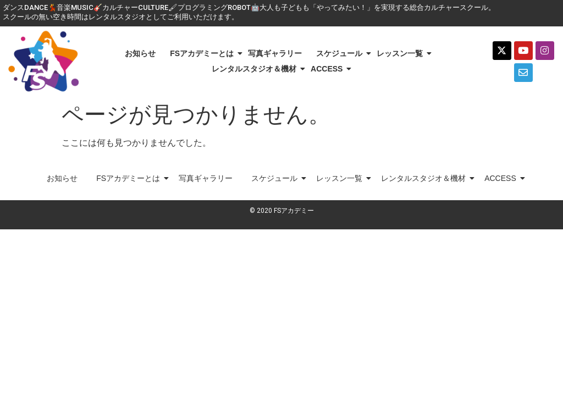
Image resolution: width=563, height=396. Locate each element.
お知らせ (140, 53)
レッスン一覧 (402, 53)
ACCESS (328, 68)
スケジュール (341, 53)
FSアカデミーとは (204, 53)
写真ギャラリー (275, 53)
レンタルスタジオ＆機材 (256, 68)
